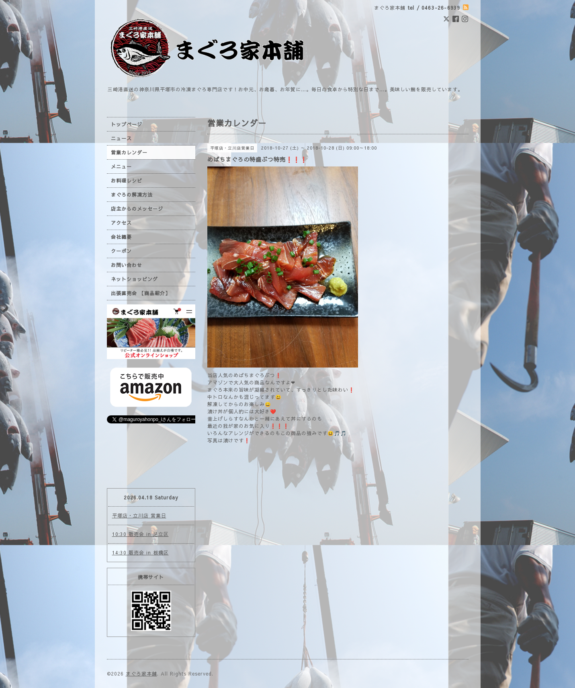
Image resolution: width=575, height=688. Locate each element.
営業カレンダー (129, 152)
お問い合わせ (126, 265)
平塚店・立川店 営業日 (139, 515)
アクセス (121, 223)
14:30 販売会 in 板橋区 (140, 552)
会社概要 (121, 237)
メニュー (121, 166)
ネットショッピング (134, 279)
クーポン (121, 251)
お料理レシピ (126, 180)
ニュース (121, 138)
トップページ (126, 124)
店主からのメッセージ (137, 208)
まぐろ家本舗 (141, 673)
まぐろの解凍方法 (132, 194)
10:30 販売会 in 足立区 (140, 534)
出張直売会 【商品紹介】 (140, 293)
